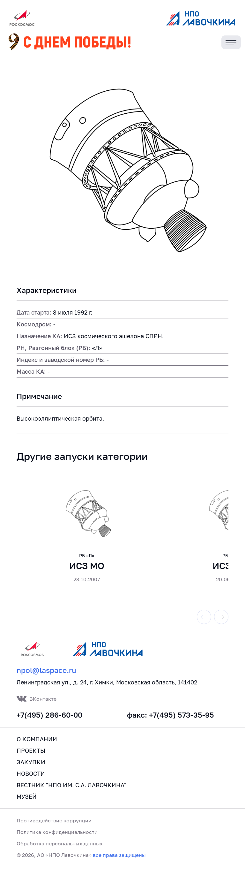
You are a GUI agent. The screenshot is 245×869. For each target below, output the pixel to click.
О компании (37, 739)
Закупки (31, 762)
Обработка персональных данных (60, 843)
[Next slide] (221, 617)
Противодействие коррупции (54, 820)
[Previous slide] (204, 617)
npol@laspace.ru (46, 670)
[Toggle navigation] (231, 42)
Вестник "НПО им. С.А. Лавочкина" (71, 785)
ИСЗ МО (86, 565)
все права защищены (119, 855)
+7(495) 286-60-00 (49, 715)
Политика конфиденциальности (57, 832)
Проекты (31, 750)
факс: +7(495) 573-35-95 (170, 715)
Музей (27, 796)
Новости (31, 773)
